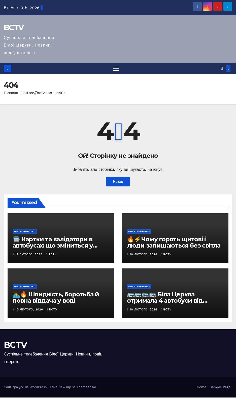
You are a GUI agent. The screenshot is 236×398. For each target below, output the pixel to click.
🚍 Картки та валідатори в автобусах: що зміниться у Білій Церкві (53, 246)
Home (201, 387)
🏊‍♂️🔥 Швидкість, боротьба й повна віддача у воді (56, 297)
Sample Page (220, 387)
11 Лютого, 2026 (30, 255)
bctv (51, 255)
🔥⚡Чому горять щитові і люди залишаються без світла (174, 243)
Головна (11, 93)
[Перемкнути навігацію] (116, 68)
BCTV (13, 27)
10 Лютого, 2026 (144, 255)
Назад (118, 182)
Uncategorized (25, 231)
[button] (222, 68)
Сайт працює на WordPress (26, 387)
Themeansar (86, 387)
